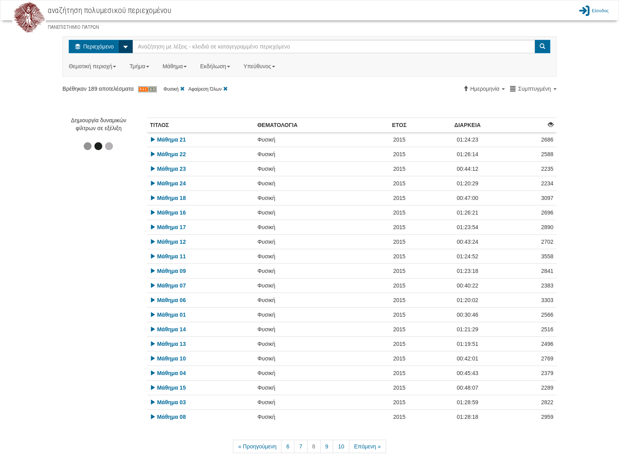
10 (341, 446)
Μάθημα (175, 66)
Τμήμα (139, 66)
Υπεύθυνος (260, 66)
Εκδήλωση (216, 66)
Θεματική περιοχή (93, 66)
